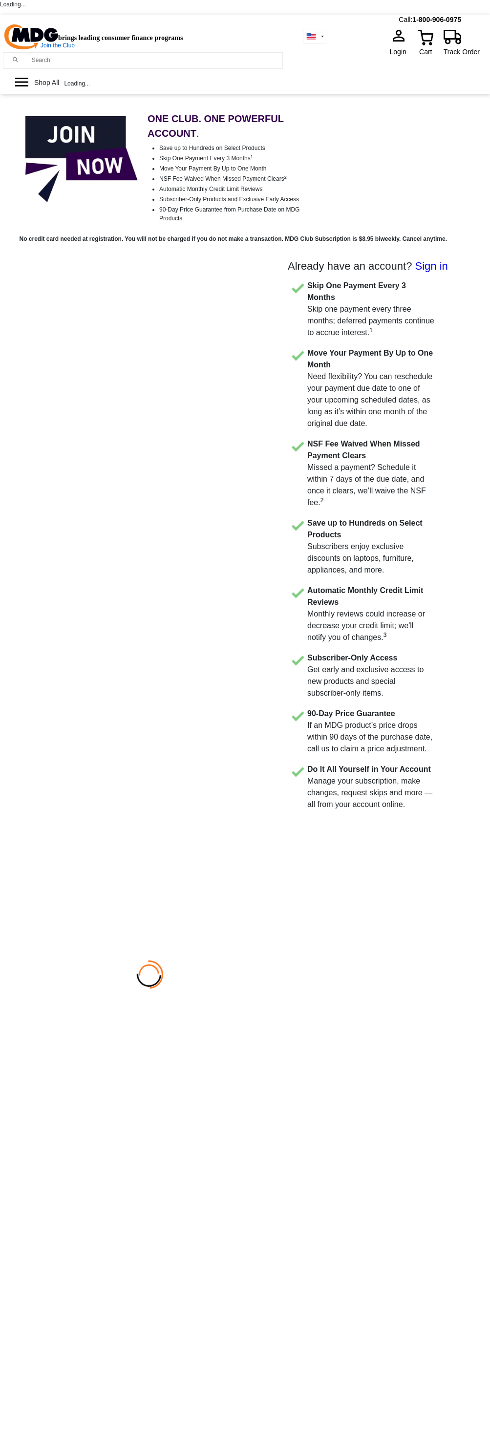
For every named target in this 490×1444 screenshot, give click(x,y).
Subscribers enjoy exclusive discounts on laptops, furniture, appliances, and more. (365, 546)
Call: (405, 19)
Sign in (431, 266)
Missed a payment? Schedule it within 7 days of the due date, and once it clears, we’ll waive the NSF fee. (366, 473)
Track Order (462, 52)
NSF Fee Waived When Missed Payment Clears (223, 178)
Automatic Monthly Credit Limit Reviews (210, 189)
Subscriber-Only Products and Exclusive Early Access (229, 199)
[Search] (154, 60)
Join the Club (58, 45)
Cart (425, 52)
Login (401, 52)
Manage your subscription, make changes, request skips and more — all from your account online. (369, 786)
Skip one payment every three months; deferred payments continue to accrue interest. (370, 309)
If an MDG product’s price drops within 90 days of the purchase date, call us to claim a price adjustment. (369, 731)
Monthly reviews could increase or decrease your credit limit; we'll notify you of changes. (366, 613)
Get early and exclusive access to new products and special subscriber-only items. (365, 675)
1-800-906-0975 (436, 19)
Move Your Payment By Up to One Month (212, 168)
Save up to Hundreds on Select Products (212, 148)
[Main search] (15, 60)
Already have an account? (368, 266)
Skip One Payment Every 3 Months (206, 158)
